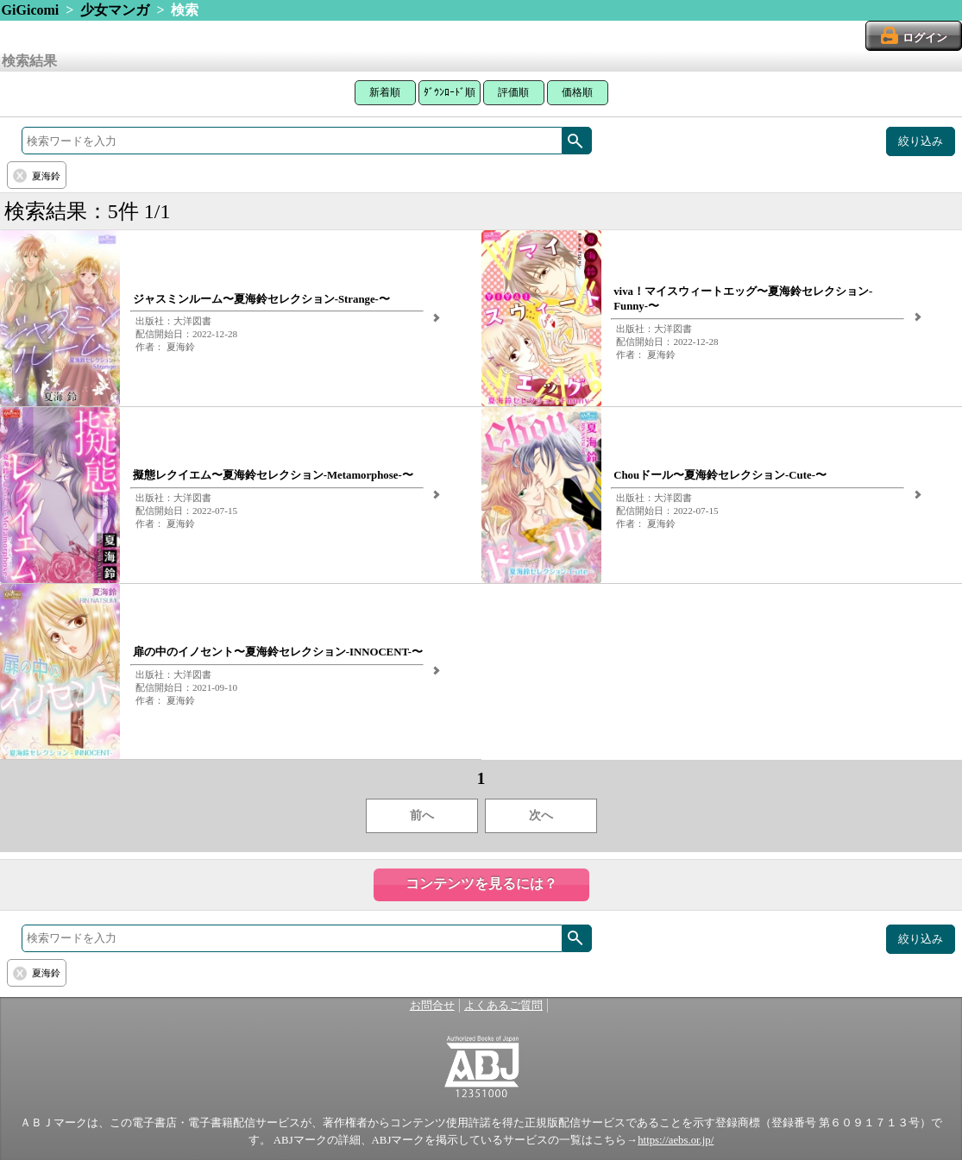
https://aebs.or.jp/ (676, 1140)
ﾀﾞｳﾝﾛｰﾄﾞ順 (449, 92)
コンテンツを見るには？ (481, 883)
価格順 (577, 92)
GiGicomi (31, 10)
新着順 (384, 92)
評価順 (513, 92)
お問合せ (432, 1006)
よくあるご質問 (503, 1006)
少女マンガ (114, 10)
